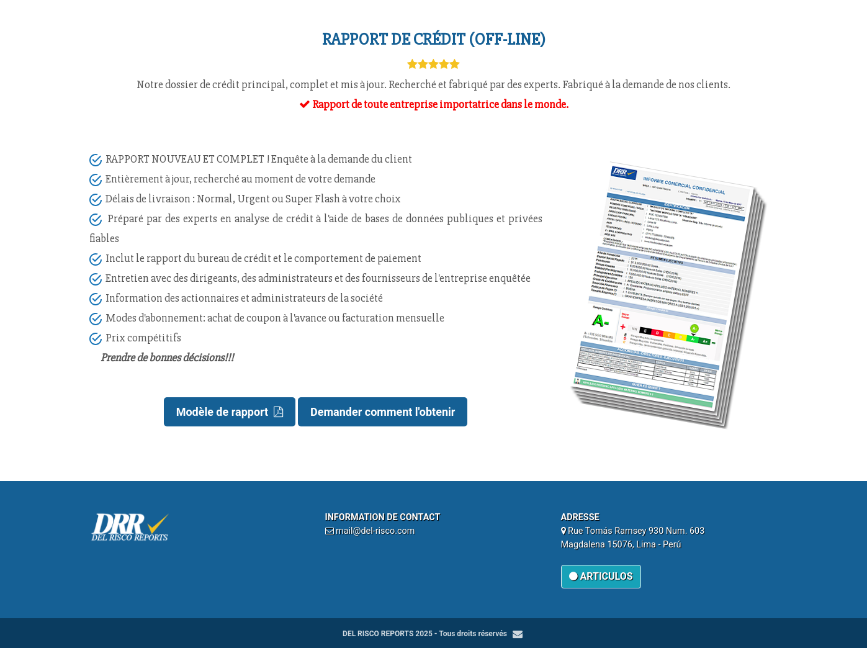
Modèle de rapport (229, 411)
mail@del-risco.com (375, 531)
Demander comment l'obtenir (382, 411)
